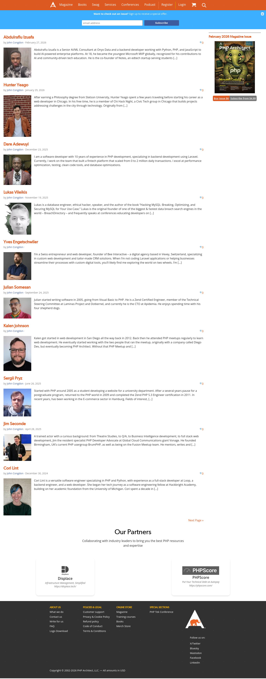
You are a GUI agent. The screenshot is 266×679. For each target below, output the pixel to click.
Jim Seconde (14, 423)
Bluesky (194, 649)
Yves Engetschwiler (20, 241)
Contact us (56, 617)
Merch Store (123, 627)
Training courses (125, 617)
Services (110, 5)
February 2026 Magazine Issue (230, 37)
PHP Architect (195, 623)
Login (182, 5)
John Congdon (15, 42)
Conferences (130, 5)
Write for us (56, 622)
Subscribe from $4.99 (243, 98)
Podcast (149, 5)
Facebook (195, 658)
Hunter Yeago (15, 84)
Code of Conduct (92, 627)
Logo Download (59, 631)
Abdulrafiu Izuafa (18, 37)
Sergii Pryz (12, 378)
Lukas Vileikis (15, 192)
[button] (262, 13)
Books (82, 5)
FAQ (52, 627)
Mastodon (196, 654)
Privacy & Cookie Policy (96, 617)
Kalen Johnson (16, 325)
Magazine (66, 5)
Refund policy (91, 622)
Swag (95, 5)
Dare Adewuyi (16, 144)
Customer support (93, 612)
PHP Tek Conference (161, 612)
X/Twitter (195, 644)
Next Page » (195, 520)
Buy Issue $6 (221, 98)
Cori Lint (10, 468)
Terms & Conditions (94, 631)
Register (167, 5)
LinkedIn (195, 663)
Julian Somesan (17, 287)
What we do (56, 612)
